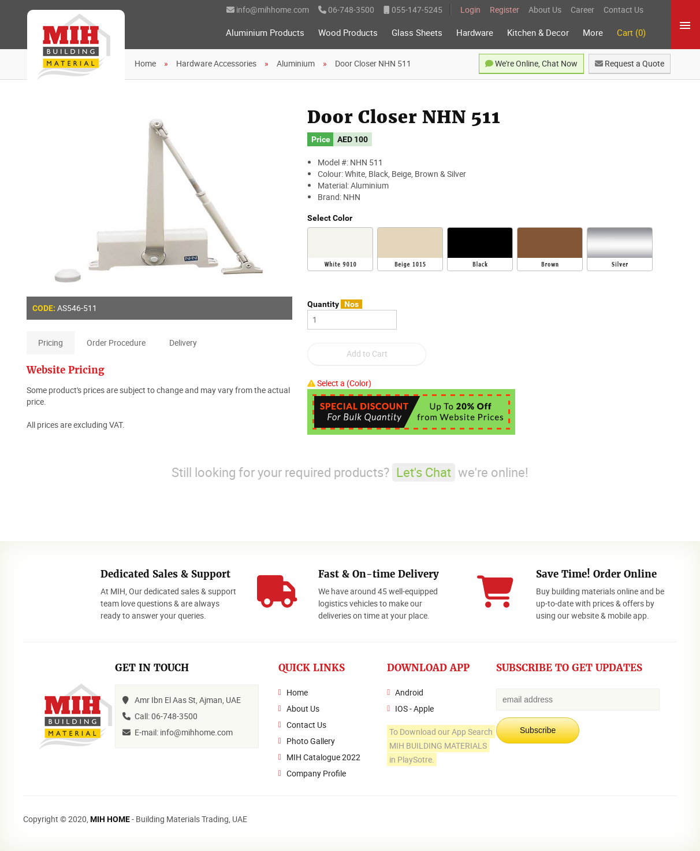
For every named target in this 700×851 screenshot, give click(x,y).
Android (409, 692)
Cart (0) (631, 32)
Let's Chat (423, 472)
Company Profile (316, 773)
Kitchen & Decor (538, 32)
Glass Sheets (417, 32)
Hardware (474, 32)
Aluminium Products (265, 32)
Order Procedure (116, 342)
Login (470, 9)
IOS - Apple (414, 708)
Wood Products (348, 32)
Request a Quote (629, 63)
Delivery (183, 342)
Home (297, 692)
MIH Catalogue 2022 (323, 757)
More (593, 32)
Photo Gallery (310, 740)
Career (582, 9)
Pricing (50, 342)
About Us (544, 9)
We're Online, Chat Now (531, 63)
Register (504, 9)
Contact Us (623, 9)
